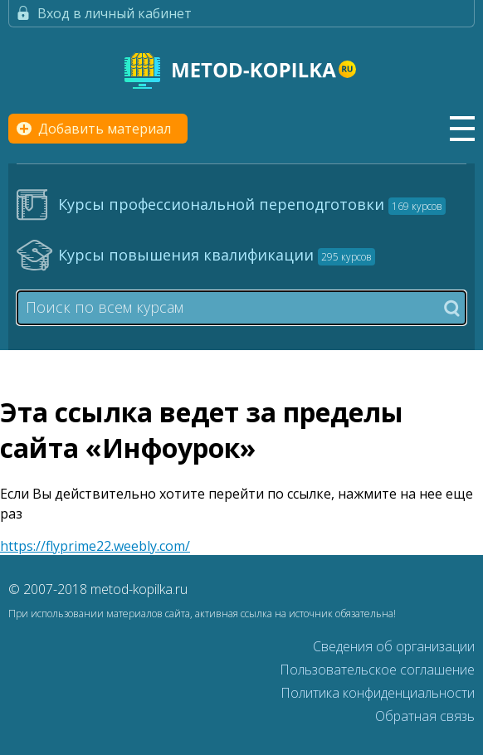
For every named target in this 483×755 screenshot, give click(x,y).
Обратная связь (425, 716)
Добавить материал (104, 128)
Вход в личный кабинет (114, 13)
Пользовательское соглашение (377, 669)
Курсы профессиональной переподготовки (252, 204)
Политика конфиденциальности (378, 693)
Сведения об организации (394, 646)
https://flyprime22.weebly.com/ (95, 546)
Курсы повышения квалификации (216, 255)
